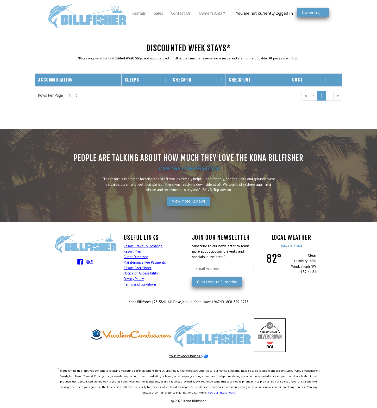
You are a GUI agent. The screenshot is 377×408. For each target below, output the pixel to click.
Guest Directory (136, 257)
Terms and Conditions (140, 284)
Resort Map (132, 251)
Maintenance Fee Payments (145, 262)
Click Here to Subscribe (217, 282)
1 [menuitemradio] (321, 95)
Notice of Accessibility (141, 273)
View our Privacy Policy (221, 392)
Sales (158, 13)
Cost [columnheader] (297, 80)
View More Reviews (188, 201)
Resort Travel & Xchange (143, 246)
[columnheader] (336, 80)
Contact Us (181, 13)
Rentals (139, 13)
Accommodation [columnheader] (55, 80)
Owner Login (313, 12)
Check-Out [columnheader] (240, 80)
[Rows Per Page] (73, 95)
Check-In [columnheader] (182, 80)
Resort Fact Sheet (137, 268)
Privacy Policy (134, 278)
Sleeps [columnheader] (132, 80)
